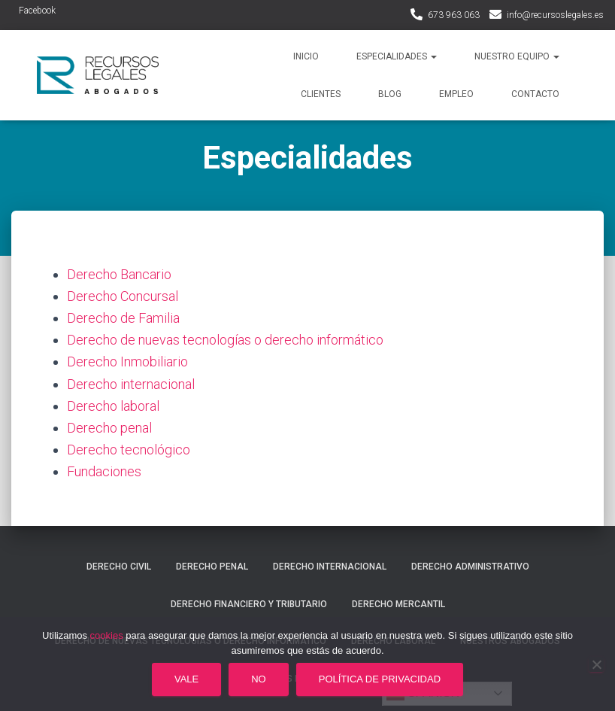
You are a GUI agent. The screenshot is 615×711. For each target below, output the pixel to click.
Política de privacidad (380, 679)
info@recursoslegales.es (555, 15)
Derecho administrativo (470, 566)
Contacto (535, 94)
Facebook (37, 10)
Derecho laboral (113, 406)
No (258, 679)
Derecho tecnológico (128, 449)
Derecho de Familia (123, 318)
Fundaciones (104, 471)
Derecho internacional (131, 384)
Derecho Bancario (119, 274)
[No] (596, 664)
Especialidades (396, 56)
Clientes (321, 94)
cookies (106, 635)
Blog (389, 94)
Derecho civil (118, 566)
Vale (186, 679)
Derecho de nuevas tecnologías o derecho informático (225, 340)
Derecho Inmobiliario (127, 361)
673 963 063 (454, 15)
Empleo (456, 94)
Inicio (306, 56)
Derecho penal (109, 428)
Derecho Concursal (122, 296)
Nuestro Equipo (516, 56)
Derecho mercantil (398, 604)
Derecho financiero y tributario (249, 604)
